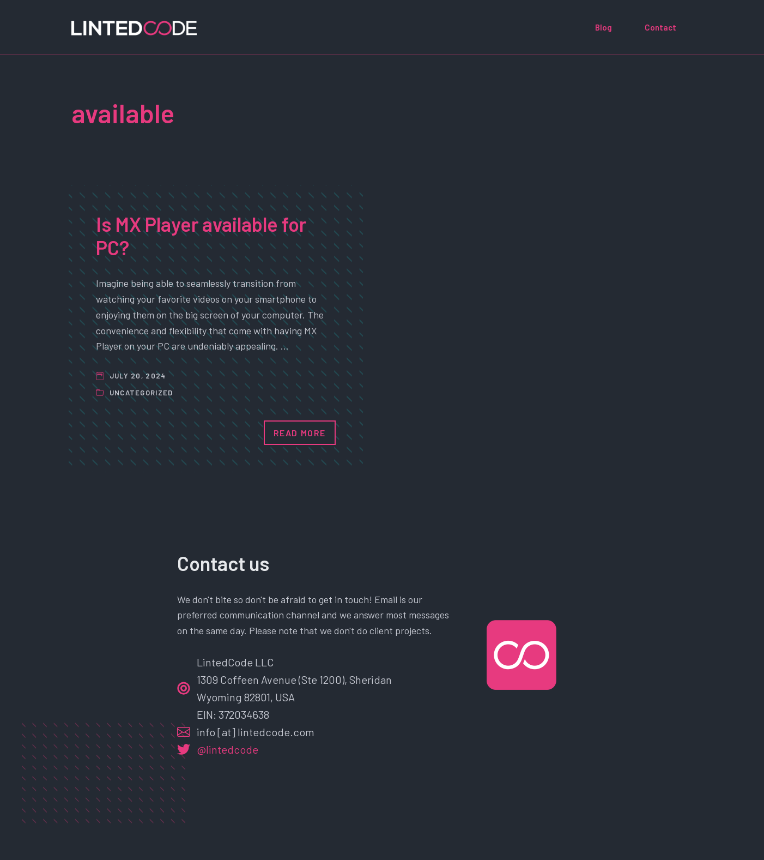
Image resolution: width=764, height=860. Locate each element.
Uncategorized (141, 392)
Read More (300, 433)
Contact (660, 27)
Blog (603, 27)
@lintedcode (227, 749)
